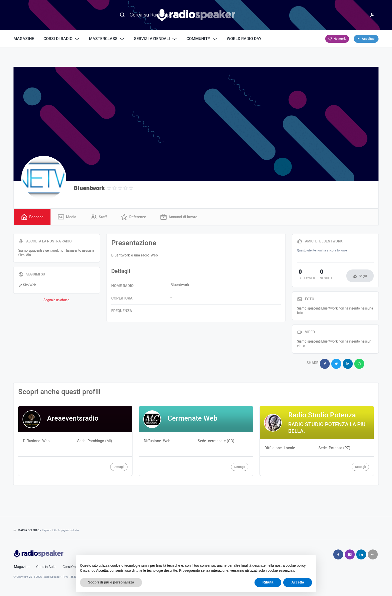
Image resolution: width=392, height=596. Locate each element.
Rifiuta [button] (268, 582)
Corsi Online (71, 565)
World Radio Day (244, 39)
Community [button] (201, 39)
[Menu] (372, 15)
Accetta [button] (297, 582)
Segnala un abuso (57, 300)
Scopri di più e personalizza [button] (111, 582)
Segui (363, 276)
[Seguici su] (373, 553)
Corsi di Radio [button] (62, 39)
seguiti (322, 275)
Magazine (24, 39)
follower (305, 275)
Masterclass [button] (106, 39)
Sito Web (27, 285)
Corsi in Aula (46, 565)
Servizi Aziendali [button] (155, 39)
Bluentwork (89, 188)
